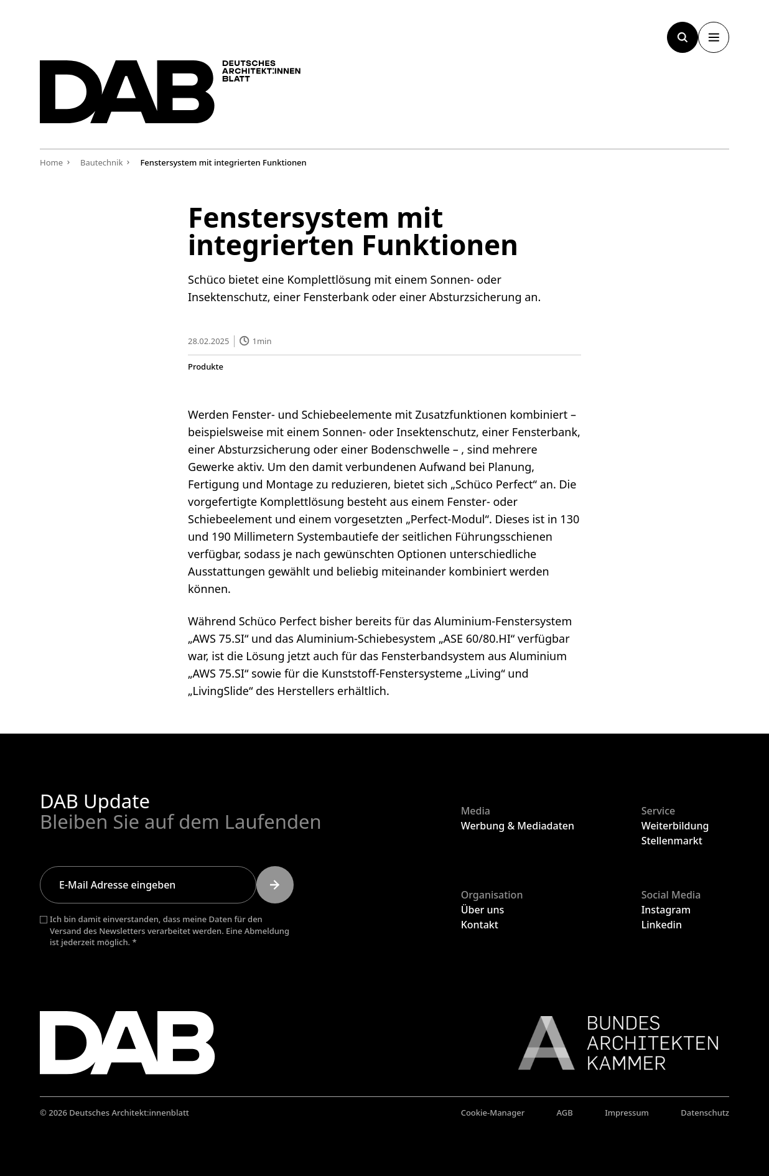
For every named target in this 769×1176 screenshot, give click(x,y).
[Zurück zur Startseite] (170, 91)
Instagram (666, 910)
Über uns (483, 910)
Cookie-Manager (493, 1112)
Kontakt (479, 924)
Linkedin (661, 924)
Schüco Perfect (494, 483)
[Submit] (275, 884)
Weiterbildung (675, 826)
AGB (565, 1112)
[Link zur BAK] (611, 1042)
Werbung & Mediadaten (517, 826)
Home (51, 162)
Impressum (627, 1112)
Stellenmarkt (671, 840)
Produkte (205, 366)
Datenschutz (705, 1112)
